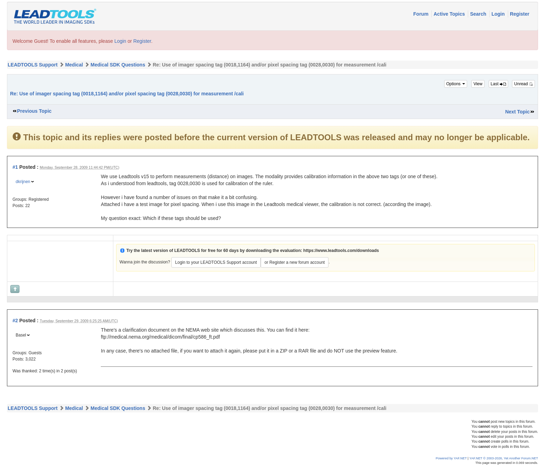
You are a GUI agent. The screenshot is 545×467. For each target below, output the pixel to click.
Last (498, 83)
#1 (15, 167)
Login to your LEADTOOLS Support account (216, 262)
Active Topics (449, 14)
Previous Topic (34, 111)
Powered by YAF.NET (451, 458)
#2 (15, 320)
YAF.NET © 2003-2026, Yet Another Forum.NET (503, 458)
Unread (523, 83)
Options (455, 83)
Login (498, 14)
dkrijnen (23, 181)
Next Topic (517, 111)
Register (519, 14)
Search (479, 14)
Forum (421, 14)
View (477, 83)
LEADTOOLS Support (33, 65)
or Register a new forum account (295, 262)
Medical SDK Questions (118, 65)
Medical (74, 65)
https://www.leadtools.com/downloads (341, 250)
